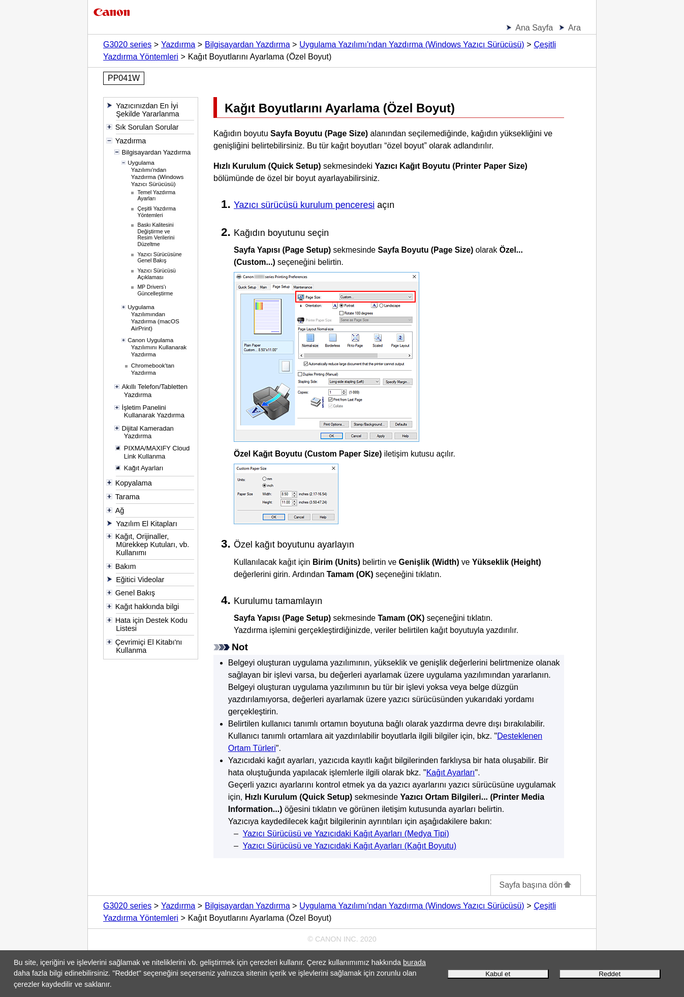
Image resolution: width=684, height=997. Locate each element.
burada (414, 962)
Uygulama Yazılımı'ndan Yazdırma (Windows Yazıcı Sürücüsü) (411, 44)
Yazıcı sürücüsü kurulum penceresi (304, 205)
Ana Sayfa (534, 27)
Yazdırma (178, 44)
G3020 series (127, 44)
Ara (574, 27)
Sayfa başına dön (535, 885)
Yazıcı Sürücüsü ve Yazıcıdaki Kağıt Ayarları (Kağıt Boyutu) (349, 845)
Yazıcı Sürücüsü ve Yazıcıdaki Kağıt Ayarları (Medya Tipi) (346, 833)
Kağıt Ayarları (450, 772)
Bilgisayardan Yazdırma (247, 44)
